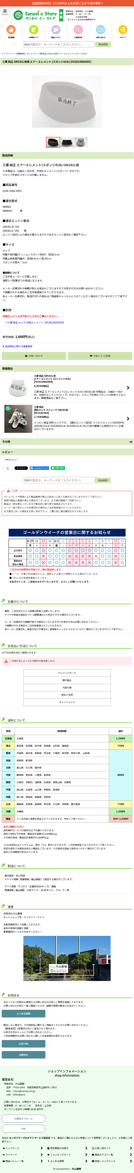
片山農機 (76, 1168)
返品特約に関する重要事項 (17, 346)
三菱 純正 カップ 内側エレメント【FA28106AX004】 (36, 322)
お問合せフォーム (23, 1118)
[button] (5, 12)
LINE (23, 1128)
